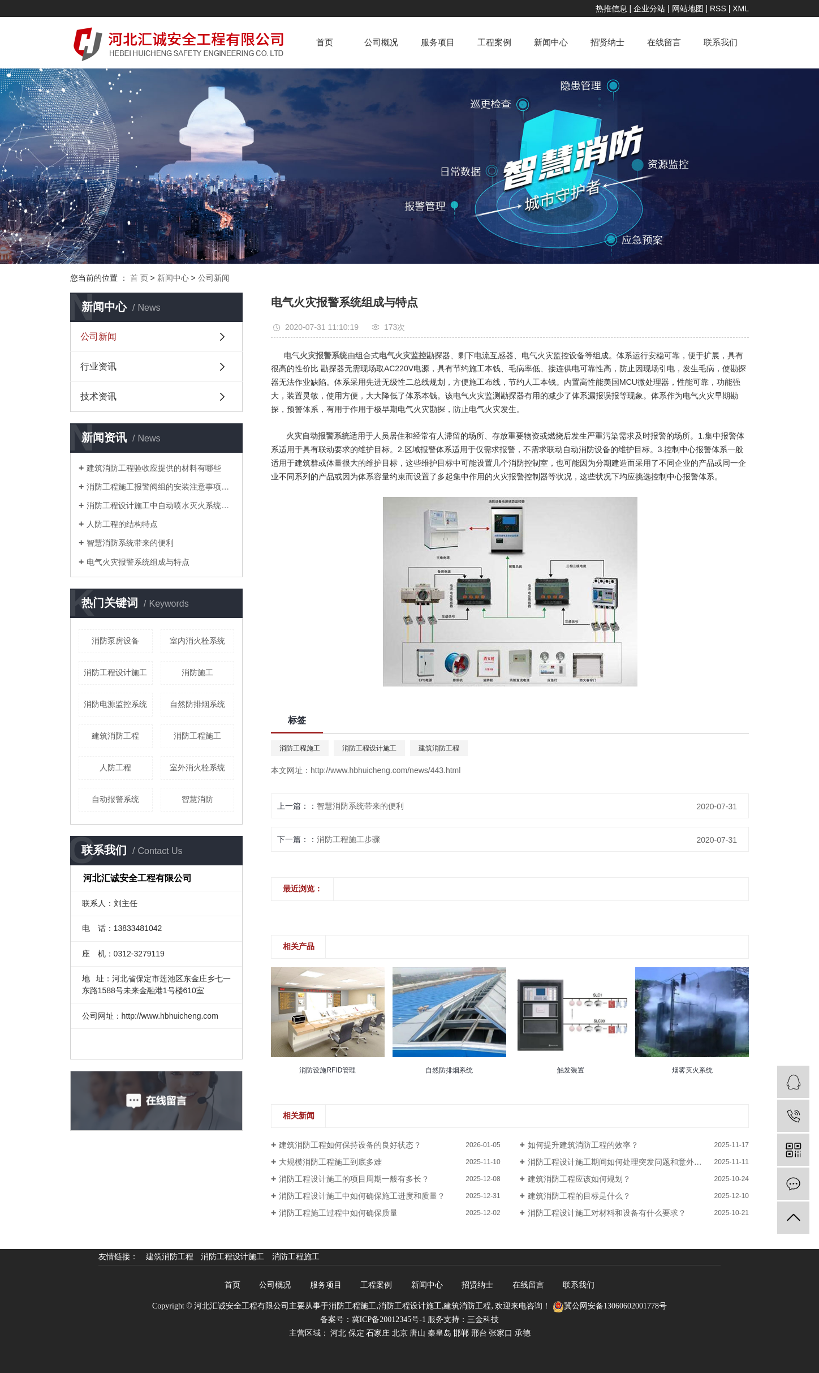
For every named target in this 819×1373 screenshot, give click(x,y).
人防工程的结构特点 (122, 524)
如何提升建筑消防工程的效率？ (583, 1144)
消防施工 (197, 672)
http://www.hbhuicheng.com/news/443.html (385, 770)
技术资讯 (98, 396)
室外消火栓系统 (197, 767)
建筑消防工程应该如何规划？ (579, 1178)
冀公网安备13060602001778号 (610, 1306)
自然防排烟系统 (197, 704)
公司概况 (381, 42)
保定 (356, 1333)
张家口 (500, 1333)
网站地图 (688, 8)
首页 (324, 42)
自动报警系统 (115, 799)
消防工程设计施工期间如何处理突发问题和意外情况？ (623, 1161)
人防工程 (115, 767)
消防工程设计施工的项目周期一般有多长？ (354, 1178)
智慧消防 (197, 799)
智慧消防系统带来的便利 (130, 542)
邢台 (479, 1333)
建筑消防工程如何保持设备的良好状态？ (350, 1144)
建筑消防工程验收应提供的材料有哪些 (154, 468)
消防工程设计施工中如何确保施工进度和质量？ (362, 1195)
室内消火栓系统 (197, 640)
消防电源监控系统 (115, 704)
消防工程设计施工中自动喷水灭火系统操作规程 (160, 505)
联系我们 (721, 42)
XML (740, 8)
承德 (523, 1333)
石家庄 (378, 1333)
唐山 (417, 1333)
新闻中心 (551, 42)
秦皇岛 (439, 1333)
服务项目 (438, 42)
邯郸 (461, 1333)
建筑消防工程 (115, 735)
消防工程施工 (197, 735)
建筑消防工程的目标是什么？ (579, 1195)
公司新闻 (214, 277)
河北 (338, 1333)
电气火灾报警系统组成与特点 (138, 562)
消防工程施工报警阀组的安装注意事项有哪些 (160, 486)
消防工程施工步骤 (348, 839)
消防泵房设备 (115, 640)
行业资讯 (98, 366)
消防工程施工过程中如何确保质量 (338, 1212)
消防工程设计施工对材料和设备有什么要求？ (607, 1212)
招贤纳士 (607, 42)
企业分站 (649, 8)
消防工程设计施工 (115, 672)
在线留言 (664, 42)
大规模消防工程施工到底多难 (330, 1161)
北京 (400, 1333)
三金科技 (483, 1319)
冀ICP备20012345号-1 (389, 1319)
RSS (718, 8)
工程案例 (494, 42)
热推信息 (611, 8)
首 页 (139, 277)
